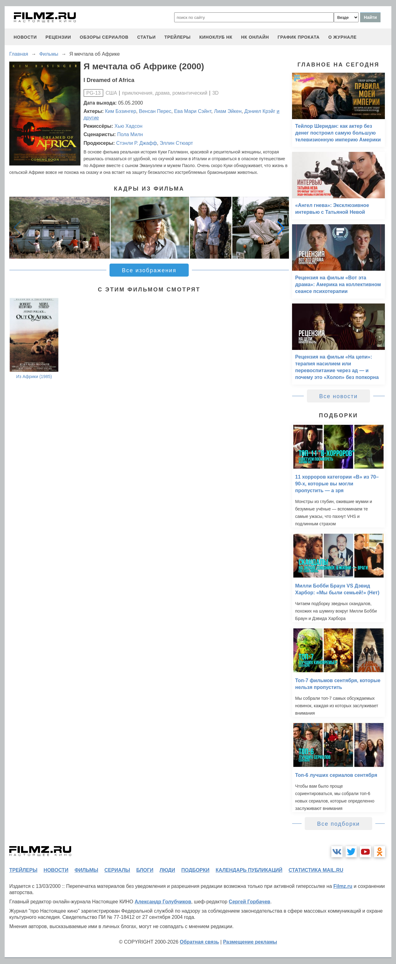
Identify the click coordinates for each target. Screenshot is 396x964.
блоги (144, 870)
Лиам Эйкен (228, 111)
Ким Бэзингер (120, 111)
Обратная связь (199, 942)
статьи (146, 37)
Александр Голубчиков (163, 901)
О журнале (342, 37)
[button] (281, 228)
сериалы (117, 870)
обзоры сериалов (104, 37)
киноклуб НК (215, 37)
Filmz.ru (342, 886)
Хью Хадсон (128, 126)
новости (25, 37)
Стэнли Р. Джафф (136, 143)
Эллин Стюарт (176, 143)
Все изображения (149, 270)
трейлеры (177, 37)
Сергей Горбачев (249, 901)
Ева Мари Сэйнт (192, 111)
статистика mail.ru (316, 870)
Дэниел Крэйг (259, 111)
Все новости (338, 396)
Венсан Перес (155, 111)
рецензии (58, 37)
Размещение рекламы (250, 942)
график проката (299, 37)
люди (167, 870)
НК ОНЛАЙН (255, 37)
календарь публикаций (249, 870)
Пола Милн (130, 134)
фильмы (86, 870)
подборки (195, 870)
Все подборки (338, 824)
